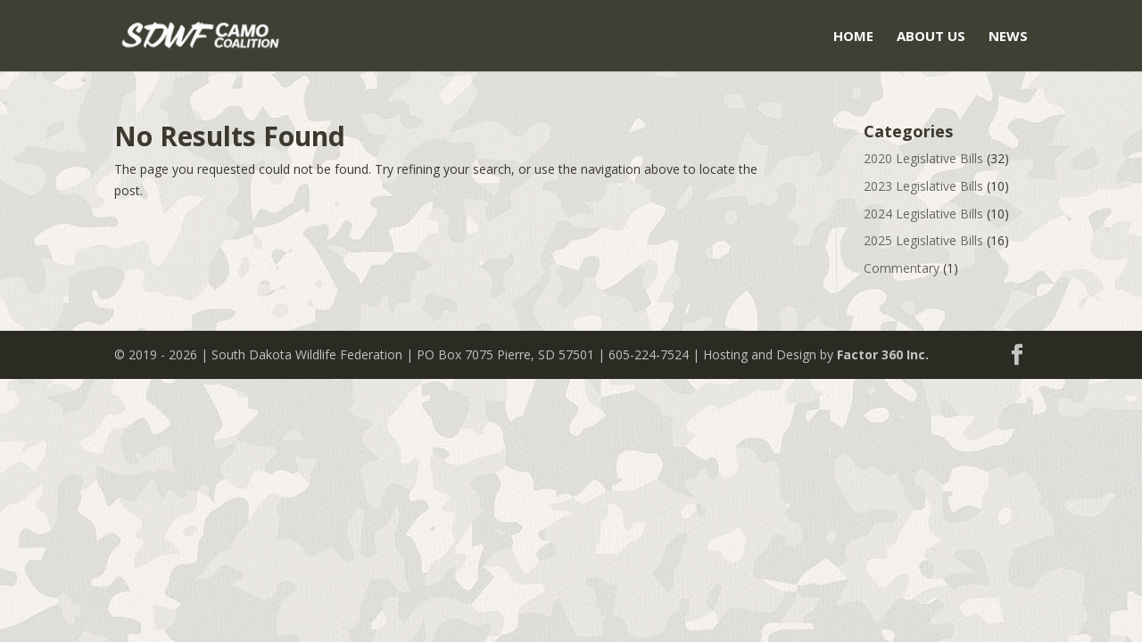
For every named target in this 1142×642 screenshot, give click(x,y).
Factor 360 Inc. (883, 354)
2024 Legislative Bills (923, 213)
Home (853, 37)
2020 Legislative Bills (923, 158)
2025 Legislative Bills (923, 240)
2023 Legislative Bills (923, 185)
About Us (931, 37)
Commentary (901, 267)
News (1008, 37)
